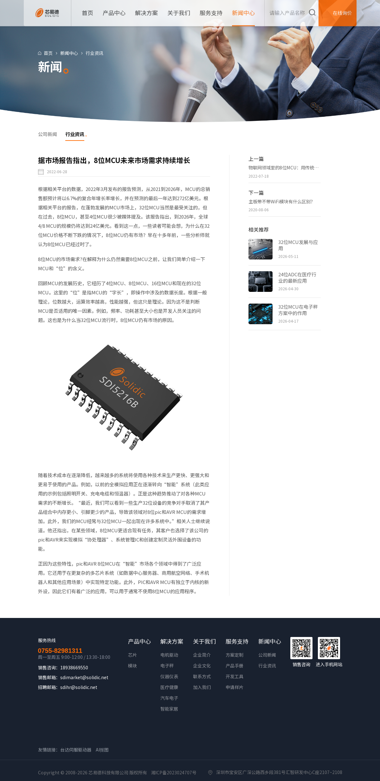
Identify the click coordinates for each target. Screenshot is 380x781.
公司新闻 (267, 655)
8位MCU (47, 259)
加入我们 (202, 687)
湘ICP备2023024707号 (173, 772)
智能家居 (169, 709)
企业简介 (202, 655)
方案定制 (234, 655)
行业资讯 (97, 53)
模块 (132, 665)
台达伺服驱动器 (75, 749)
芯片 (132, 655)
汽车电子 (169, 698)
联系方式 (202, 676)
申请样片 (234, 687)
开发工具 (234, 676)
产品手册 (234, 665)
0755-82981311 (60, 650)
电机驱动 (169, 655)
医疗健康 (169, 687)
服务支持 (237, 641)
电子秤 (167, 665)
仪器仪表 (169, 676)
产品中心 (139, 641)
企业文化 (202, 665)
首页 (51, 53)
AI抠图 (102, 749)
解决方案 (171, 641)
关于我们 (204, 641)
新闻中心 (72, 53)
